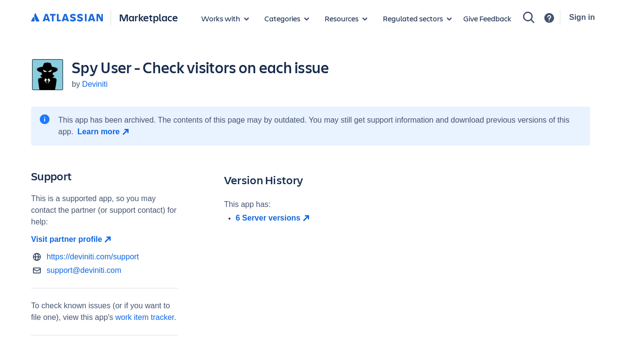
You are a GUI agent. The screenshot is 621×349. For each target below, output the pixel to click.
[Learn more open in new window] (104, 132)
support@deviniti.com (84, 270)
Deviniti (94, 84)
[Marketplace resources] (346, 18)
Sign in (582, 17)
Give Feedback (487, 18)
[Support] (549, 18)
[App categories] (287, 18)
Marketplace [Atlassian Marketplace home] (148, 17)
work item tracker (144, 317)
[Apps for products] (225, 18)
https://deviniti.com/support (93, 257)
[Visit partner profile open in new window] (104, 239)
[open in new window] (413, 218)
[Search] (529, 17)
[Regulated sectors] (417, 18)
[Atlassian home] (67, 18)
